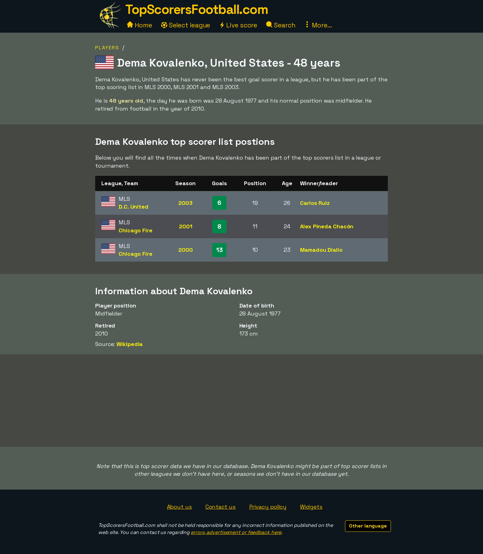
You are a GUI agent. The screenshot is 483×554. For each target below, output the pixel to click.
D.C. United (133, 206)
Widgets (311, 506)
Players (107, 47)
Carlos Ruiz (315, 202)
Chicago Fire (135, 230)
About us (179, 506)
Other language (368, 526)
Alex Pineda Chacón (326, 226)
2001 (185, 226)
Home (139, 25)
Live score (238, 25)
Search (280, 25)
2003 (185, 202)
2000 (185, 249)
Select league (185, 25)
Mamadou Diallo (321, 249)
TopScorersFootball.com (196, 9)
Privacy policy (268, 506)
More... (318, 25)
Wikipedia (129, 344)
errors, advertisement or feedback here (236, 532)
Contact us (220, 506)
